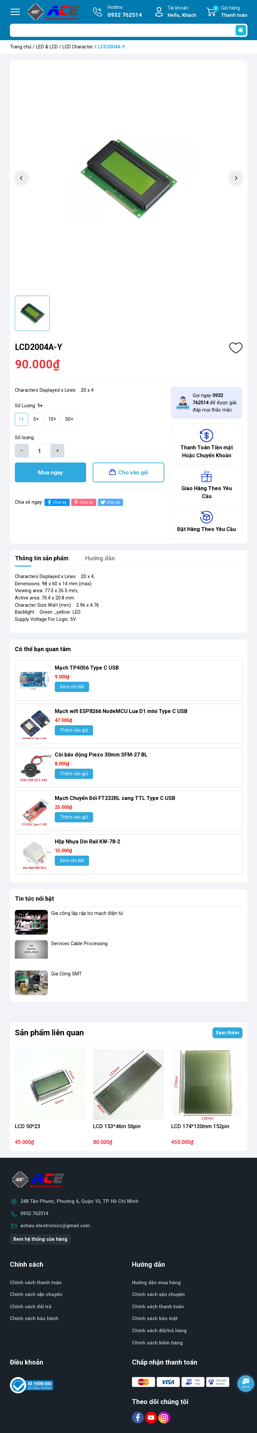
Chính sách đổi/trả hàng (159, 1331)
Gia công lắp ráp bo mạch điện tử (87, 913)
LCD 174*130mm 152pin (200, 1126)
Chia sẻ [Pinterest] (83, 502)
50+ (69, 419)
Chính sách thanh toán (158, 1307)
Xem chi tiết (72, 686)
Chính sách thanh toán (36, 1283)
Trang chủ (20, 47)
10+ (52, 419)
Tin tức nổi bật (34, 898)
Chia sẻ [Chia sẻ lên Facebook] (56, 502)
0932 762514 (34, 1213)
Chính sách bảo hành (34, 1318)
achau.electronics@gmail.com (55, 1226)
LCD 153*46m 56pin (117, 1126)
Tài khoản (182, 12)
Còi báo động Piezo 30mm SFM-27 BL (101, 755)
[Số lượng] (39, 451)
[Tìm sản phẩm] (128, 30)
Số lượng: (25, 437)
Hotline (125, 12)
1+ (21, 419)
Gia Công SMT (66, 974)
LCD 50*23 (27, 1126)
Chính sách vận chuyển (158, 1294)
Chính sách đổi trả (30, 1307)
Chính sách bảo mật (154, 1318)
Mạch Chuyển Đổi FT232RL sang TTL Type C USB (115, 798)
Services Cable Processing (79, 943)
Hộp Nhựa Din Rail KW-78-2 (87, 841)
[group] (128, 178)
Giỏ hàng (229, 12)
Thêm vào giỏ (74, 730)
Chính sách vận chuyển (36, 1294)
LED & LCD (47, 47)
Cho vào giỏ (133, 472)
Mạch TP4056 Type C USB (87, 668)
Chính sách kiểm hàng (157, 1343)
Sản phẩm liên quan (49, 1032)
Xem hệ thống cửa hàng (40, 1239)
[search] (241, 30)
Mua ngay (50, 472)
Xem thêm (227, 1033)
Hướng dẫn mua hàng (156, 1283)
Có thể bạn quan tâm (43, 649)
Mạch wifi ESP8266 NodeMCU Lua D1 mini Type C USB (121, 711)
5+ (36, 419)
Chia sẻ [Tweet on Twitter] (110, 502)
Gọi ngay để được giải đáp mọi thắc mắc (215, 402)
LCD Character (77, 47)
